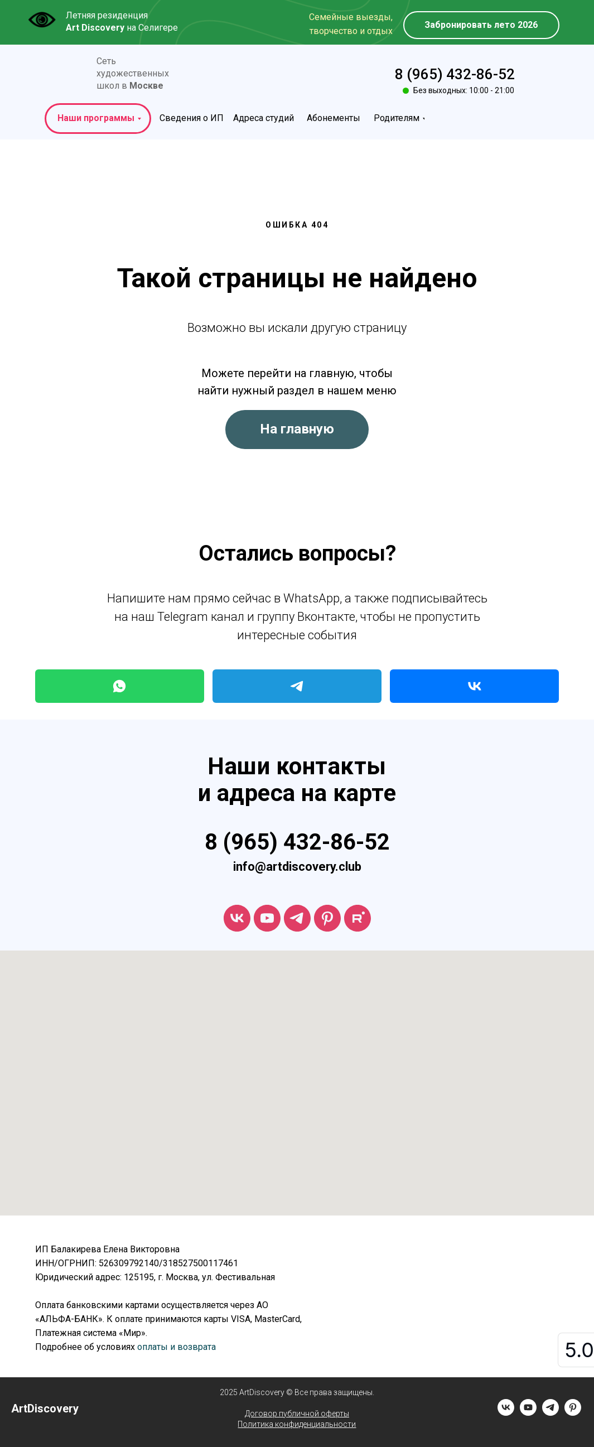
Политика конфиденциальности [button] (297, 1424)
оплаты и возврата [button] (176, 1347)
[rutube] (357, 918)
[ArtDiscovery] (327, 918)
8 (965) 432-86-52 (455, 74)
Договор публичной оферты (297, 1413)
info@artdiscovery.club (297, 867)
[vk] (237, 918)
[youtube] (267, 918)
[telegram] (297, 918)
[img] (69, 74)
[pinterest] (572, 1412)
